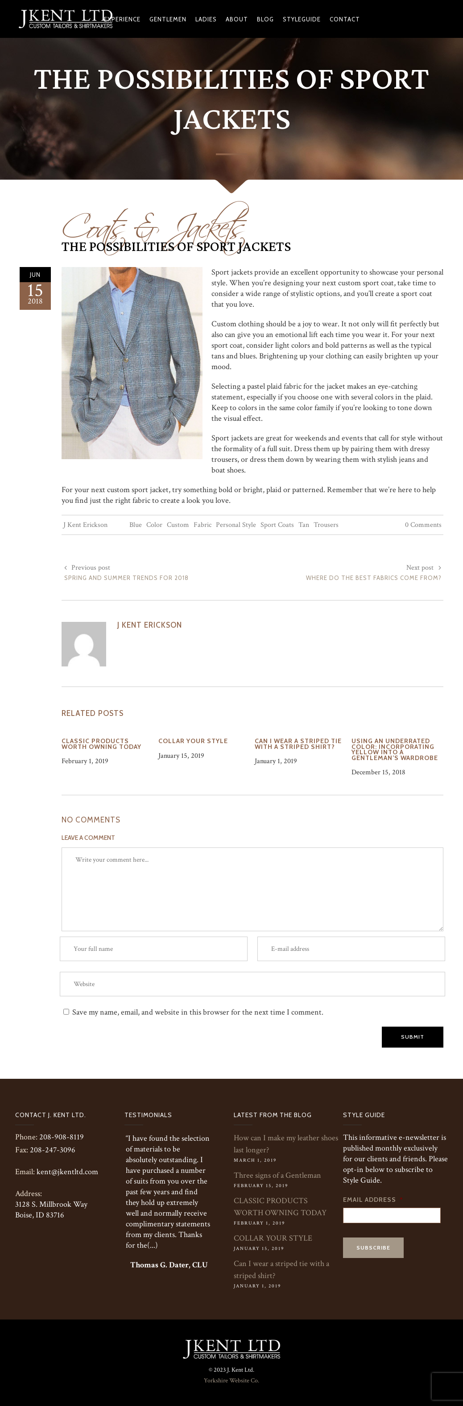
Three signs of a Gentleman (277, 1175)
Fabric (202, 525)
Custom (178, 525)
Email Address (373, 1200)
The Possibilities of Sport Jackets (176, 247)
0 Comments (423, 525)
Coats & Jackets (153, 221)
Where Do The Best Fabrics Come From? (374, 577)
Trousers (326, 525)
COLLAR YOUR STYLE (273, 1238)
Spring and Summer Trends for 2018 (126, 577)
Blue (135, 525)
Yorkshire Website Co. (231, 1381)
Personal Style (236, 525)
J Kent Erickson (85, 525)
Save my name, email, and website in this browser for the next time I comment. (197, 1012)
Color (154, 525)
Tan (303, 525)
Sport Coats (277, 525)
